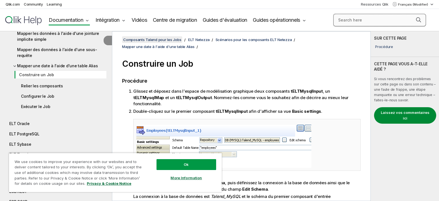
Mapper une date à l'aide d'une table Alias (57, 65)
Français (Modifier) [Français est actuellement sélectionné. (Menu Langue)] (413, 4)
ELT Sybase (20, 144)
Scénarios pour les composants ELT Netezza (254, 39)
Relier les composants (42, 85)
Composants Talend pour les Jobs (152, 39)
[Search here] (380, 20)
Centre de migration (175, 20)
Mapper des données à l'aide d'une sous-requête (57, 52)
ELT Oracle (19, 123)
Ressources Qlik (374, 4)
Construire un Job (36, 74)
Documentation (66, 20)
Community (33, 4)
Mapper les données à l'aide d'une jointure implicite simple (58, 36)
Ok (186, 164)
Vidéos (139, 20)
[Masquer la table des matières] (108, 40)
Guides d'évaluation (225, 20)
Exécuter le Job (35, 106)
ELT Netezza (199, 39)
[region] (115, 172)
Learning (54, 4)
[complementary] (405, 116)
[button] (418, 20)
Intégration (107, 20)
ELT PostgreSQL (24, 133)
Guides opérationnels (276, 20)
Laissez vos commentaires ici (405, 115)
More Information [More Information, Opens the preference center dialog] (186, 178)
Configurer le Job (37, 96)
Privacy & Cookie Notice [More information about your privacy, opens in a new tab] (109, 183)
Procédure (384, 46)
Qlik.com (13, 4)
